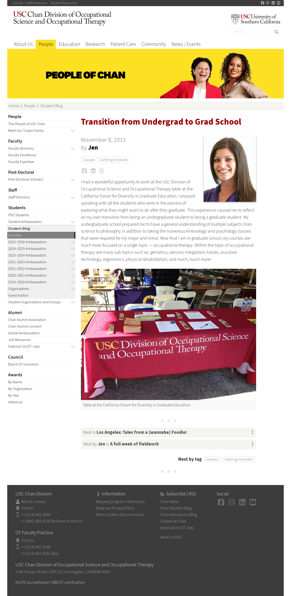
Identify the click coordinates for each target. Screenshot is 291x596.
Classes (89, 160)
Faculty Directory (21, 148)
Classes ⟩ (212, 459)
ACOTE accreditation (32, 582)
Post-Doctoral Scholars (25, 179)
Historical (15, 402)
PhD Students (18, 215)
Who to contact (33, 502)
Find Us (27, 508)
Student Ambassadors (25, 221)
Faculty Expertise (21, 161)
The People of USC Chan (26, 124)
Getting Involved (113, 160)
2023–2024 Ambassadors (27, 255)
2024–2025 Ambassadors (27, 248)
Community (153, 44)
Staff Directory (19, 197)
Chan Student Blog (175, 508)
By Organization (20, 388)
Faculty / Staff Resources (30, 3)
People (45, 44)
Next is (135, 432)
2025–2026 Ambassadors (27, 242)
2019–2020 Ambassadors (27, 282)
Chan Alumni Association (27, 319)
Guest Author (18, 295)
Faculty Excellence (22, 155)
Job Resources (19, 339)
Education (69, 44)
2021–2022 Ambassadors (27, 268)
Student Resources (63, 3)
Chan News (169, 502)
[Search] (255, 31)
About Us (23, 44)
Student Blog (51, 106)
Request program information (120, 502)
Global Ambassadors (24, 333)
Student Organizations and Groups (34, 302)
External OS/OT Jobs (24, 346)
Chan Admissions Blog (178, 515)
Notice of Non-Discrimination (120, 515)
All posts (14, 235)
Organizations (18, 288)
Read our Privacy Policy (115, 508)
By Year (13, 395)
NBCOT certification (68, 582)
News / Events (186, 44)
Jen (93, 147)
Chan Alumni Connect (24, 326)
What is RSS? (171, 537)
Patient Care (123, 44)
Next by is (121, 444)
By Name (15, 382)
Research (95, 44)
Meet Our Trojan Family (26, 130)
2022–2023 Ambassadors (27, 262)
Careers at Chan (173, 521)
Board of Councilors (23, 364)
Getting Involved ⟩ (239, 459)
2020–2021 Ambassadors (27, 275)
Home (14, 106)
